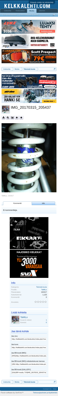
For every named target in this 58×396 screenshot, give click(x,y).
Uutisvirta (7, 11)
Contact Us (47, 389)
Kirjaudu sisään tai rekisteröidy (41, 2)
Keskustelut (20, 11)
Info (43, 203)
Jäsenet (42, 11)
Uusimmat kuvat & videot (28, 15)
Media (31, 11)
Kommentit (17, 203)
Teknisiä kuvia (41, 287)
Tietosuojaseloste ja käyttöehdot (45, 393)
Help (54, 389)
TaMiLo (4, 196)
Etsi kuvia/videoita (9, 15)
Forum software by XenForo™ (12, 393)
